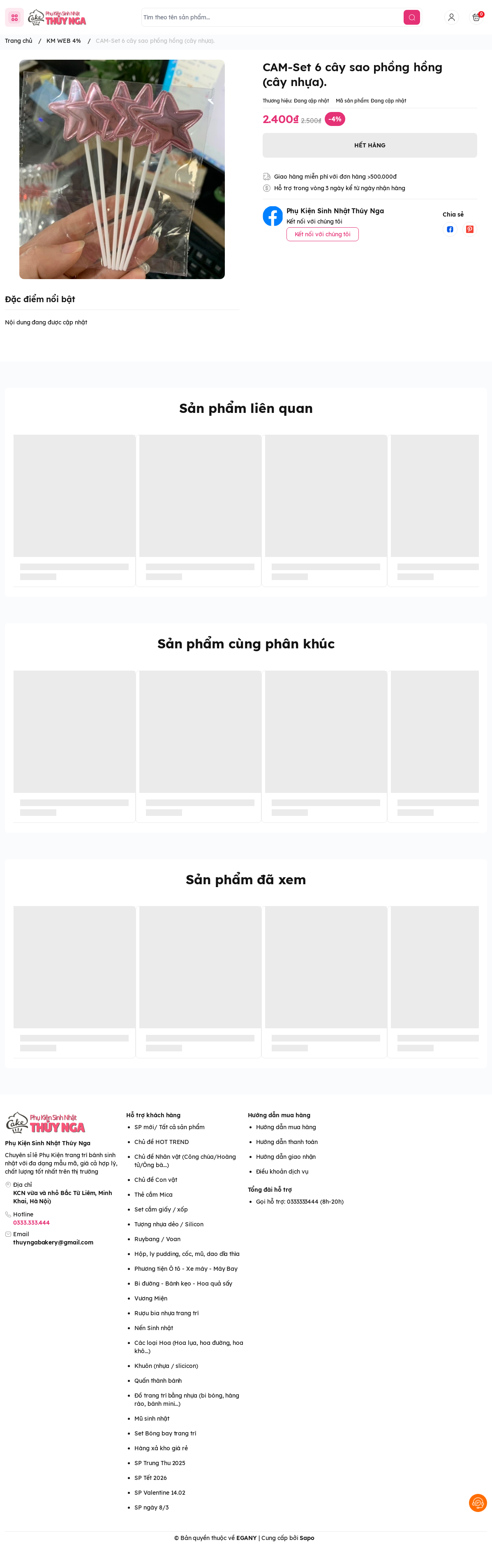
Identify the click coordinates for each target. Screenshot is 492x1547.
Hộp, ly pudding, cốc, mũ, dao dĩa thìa (187, 1254)
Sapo (307, 1538)
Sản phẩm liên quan (246, 408)
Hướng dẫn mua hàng (279, 1115)
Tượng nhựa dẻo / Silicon (168, 1224)
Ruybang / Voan (157, 1239)
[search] (412, 17)
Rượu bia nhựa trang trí (166, 1313)
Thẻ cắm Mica (153, 1194)
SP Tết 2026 (150, 1478)
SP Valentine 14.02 (159, 1492)
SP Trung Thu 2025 (159, 1463)
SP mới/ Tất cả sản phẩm (169, 1127)
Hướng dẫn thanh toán (287, 1142)
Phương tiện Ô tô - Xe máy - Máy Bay (186, 1268)
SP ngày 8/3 (151, 1507)
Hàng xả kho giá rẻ (161, 1448)
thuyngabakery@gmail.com (53, 1242)
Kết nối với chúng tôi (323, 234)
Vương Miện (150, 1298)
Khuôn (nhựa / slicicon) (166, 1366)
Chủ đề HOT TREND (161, 1142)
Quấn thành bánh (158, 1380)
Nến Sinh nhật (153, 1328)
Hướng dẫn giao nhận (286, 1156)
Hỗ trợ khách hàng (153, 1115)
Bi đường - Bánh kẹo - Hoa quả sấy (183, 1283)
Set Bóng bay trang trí (165, 1433)
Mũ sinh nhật (151, 1418)
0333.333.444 (31, 1222)
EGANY (246, 1538)
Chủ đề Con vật (155, 1180)
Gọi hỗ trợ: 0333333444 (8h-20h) (300, 1201)
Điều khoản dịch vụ (282, 1171)
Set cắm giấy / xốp (161, 1209)
